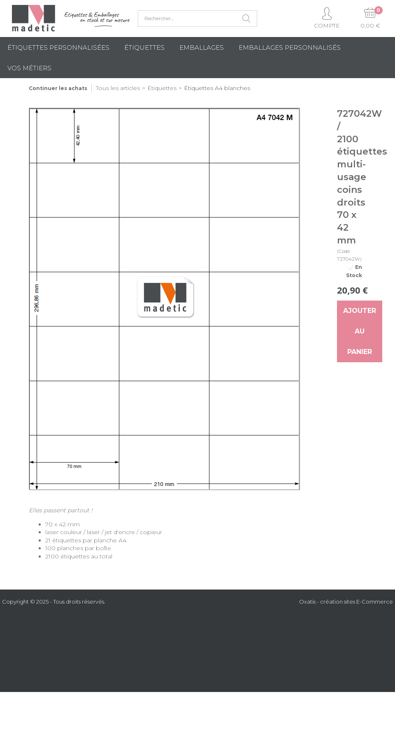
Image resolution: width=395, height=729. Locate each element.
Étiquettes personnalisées (58, 47)
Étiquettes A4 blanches (217, 88)
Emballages (201, 47)
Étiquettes (144, 47)
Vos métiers (29, 68)
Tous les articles (118, 88)
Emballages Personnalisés (290, 47)
